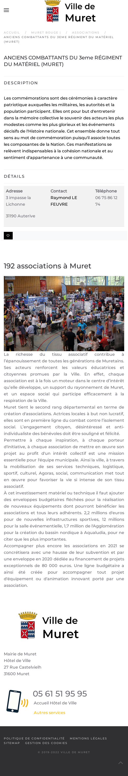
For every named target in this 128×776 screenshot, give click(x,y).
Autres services (49, 712)
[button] (6, 10)
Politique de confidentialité (34, 738)
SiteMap (12, 743)
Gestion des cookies (46, 743)
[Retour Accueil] (64, 10)
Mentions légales (88, 738)
